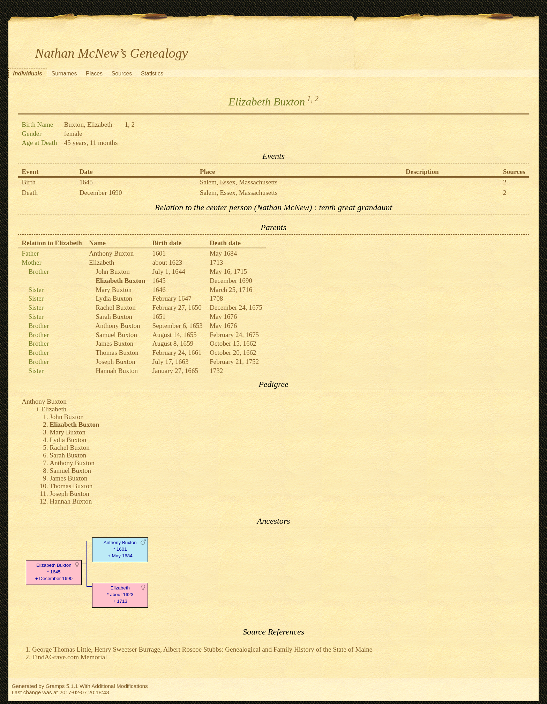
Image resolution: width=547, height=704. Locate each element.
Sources (122, 73)
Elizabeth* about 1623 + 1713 (120, 594)
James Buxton (114, 343)
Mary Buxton (114, 289)
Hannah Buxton (117, 370)
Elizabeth (101, 262)
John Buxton (113, 271)
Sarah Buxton (114, 316)
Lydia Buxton (114, 298)
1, (310, 98)
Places (94, 73)
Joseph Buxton (115, 361)
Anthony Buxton (111, 253)
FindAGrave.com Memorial (69, 657)
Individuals (27, 73)
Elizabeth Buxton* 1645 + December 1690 (54, 572)
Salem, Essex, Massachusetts (239, 182)
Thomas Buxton (117, 352)
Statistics (152, 73)
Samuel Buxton (116, 334)
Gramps (55, 686)
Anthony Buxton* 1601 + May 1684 (120, 549)
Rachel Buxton (116, 307)
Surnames (64, 73)
